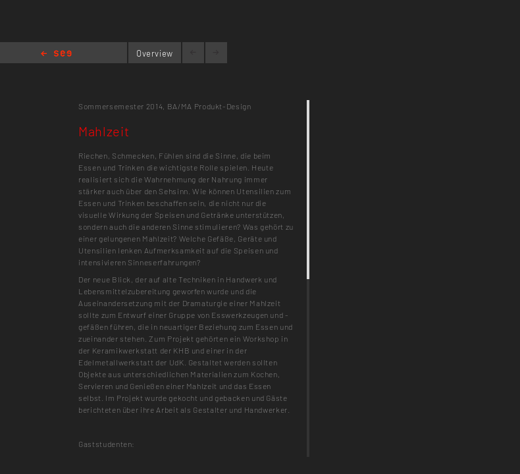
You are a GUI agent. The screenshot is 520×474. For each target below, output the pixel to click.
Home (56, 54)
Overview (154, 53)
